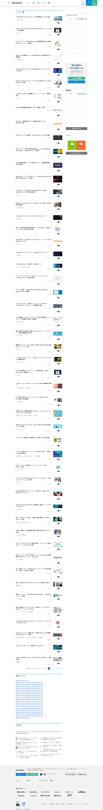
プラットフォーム (20, 207)
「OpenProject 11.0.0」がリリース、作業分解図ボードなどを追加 (33, 16)
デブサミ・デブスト (41, 3)
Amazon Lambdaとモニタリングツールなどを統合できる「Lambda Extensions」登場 (33, 81)
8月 (33, 682)
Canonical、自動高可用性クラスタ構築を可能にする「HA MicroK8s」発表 (31, 122)
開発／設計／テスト (20, 637)
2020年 (17, 692)
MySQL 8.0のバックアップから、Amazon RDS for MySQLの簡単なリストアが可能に (33, 425)
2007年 (17, 716)
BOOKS (36, 415)
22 (59, 668)
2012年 (17, 706)
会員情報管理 (51, 803)
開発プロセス (19, 415)
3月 (23, 680)
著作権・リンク (45, 803)
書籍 (49, 3)
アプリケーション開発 (24, 267)
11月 (39, 682)
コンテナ (18, 33)
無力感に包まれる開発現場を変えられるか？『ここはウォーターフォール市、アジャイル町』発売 (33, 411)
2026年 (17, 680)
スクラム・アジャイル (28, 415)
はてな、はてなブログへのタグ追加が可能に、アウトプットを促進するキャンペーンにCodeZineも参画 (33, 544)
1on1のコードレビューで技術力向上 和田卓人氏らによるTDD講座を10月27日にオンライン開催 (33, 633)
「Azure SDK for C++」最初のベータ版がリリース (29, 264)
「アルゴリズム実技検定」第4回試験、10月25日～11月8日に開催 (32, 437)
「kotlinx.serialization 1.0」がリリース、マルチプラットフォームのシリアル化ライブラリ (33, 621)
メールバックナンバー (76, 74)
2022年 (17, 688)
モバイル (18, 362)
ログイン (76, 82)
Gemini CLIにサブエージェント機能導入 (51, 742)
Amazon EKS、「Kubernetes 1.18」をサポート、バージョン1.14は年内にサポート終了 (33, 240)
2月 (22, 680)
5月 (27, 680)
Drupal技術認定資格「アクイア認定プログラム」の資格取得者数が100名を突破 (33, 163)
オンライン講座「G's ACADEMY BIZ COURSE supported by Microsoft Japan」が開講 (32, 290)
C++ (17, 267)
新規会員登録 (76, 78)
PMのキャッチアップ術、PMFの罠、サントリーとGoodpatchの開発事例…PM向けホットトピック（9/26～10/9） (33, 555)
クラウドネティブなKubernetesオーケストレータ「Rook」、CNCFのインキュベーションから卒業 (33, 478)
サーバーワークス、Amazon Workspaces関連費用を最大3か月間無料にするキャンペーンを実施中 (33, 42)
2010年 (17, 710)
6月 (29, 682)
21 (56, 668)
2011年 (17, 708)
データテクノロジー (25, 522)
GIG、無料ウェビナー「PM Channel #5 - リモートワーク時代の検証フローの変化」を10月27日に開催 (33, 569)
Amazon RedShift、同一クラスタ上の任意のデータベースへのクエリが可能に (33, 69)
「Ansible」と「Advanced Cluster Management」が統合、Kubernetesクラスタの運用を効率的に (31, 191)
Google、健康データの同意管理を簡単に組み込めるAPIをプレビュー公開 (33, 531)
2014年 (17, 703)
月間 (82, 18)
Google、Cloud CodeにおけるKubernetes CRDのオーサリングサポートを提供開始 (33, 29)
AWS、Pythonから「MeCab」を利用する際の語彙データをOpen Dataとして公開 (32, 518)
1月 (20, 680)
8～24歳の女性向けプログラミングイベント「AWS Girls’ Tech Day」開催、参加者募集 (32, 398)
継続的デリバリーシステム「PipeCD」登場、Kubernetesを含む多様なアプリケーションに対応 (33, 345)
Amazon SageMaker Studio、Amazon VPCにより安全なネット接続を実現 (33, 658)
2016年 (17, 699)
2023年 (17, 686)
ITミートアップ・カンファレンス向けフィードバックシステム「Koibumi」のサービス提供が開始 (32, 276)
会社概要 (62, 803)
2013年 (17, 705)
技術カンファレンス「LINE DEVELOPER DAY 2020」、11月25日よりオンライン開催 (33, 595)
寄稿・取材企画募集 (70, 774)
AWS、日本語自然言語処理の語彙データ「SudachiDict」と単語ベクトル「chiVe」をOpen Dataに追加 (33, 228)
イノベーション (24, 611)
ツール (18, 98)
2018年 (17, 695)
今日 (71, 18)
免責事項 (57, 803)
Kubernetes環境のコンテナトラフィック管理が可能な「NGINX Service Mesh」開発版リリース (32, 371)
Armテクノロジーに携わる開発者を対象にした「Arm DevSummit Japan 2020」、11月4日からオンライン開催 (33, 149)
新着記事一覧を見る (76, 128)
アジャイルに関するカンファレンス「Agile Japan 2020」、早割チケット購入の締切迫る (33, 452)
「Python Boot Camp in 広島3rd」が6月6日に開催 (77, 48)
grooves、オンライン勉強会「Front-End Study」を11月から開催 (33, 135)
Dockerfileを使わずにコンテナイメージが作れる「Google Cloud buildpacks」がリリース (32, 491)
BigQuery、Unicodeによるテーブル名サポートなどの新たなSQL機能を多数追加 (33, 204)
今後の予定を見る (76, 153)
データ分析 (19, 509)
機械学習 (18, 585)
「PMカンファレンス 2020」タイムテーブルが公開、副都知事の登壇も (33, 384)
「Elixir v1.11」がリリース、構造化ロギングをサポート (30, 645)
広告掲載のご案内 (82, 774)
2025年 (17, 682)
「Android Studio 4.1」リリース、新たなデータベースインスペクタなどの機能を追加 (33, 358)
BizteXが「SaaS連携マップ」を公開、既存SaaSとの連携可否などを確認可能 (33, 56)
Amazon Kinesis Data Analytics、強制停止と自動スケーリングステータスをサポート (33, 505)
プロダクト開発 (20, 19)
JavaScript (19, 218)
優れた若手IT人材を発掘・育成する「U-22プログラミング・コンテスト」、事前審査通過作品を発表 (33, 332)
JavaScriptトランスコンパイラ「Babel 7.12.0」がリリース (31, 216)
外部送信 (85, 803)
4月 (25, 680)
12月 (42, 682)
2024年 (17, 684)
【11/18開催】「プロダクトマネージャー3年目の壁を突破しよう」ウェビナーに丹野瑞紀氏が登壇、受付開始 (33, 318)
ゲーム (18, 611)
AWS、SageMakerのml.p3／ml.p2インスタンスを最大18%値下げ (33, 582)
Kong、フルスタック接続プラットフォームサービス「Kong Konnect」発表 (31, 466)
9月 (35, 682)
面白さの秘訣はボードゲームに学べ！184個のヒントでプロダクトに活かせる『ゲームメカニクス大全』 (33, 608)
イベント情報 (19, 335)
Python (18, 522)
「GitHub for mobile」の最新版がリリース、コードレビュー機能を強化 (33, 94)
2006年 (17, 717)
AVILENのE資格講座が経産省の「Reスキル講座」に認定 (30, 107)
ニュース (28, 2)
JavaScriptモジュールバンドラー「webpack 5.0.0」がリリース (32, 252)
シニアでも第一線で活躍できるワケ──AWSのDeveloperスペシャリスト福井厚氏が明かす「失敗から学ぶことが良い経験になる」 (76, 107)
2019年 (17, 693)
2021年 (17, 690)
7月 (31, 682)
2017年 (17, 697)
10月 (37, 682)
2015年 (17, 701)
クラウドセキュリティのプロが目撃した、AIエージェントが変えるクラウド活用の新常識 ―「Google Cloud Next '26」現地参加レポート (76, 100)
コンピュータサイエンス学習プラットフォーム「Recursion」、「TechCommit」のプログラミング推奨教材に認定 (32, 304)
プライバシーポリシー (78, 803)
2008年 (17, 714)
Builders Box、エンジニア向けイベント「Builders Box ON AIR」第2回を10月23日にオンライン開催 (33, 177)
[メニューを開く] (8, 3)
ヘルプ (39, 803)
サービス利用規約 (69, 803)
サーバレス (19, 85)
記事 (34, 3)
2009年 (17, 712)
